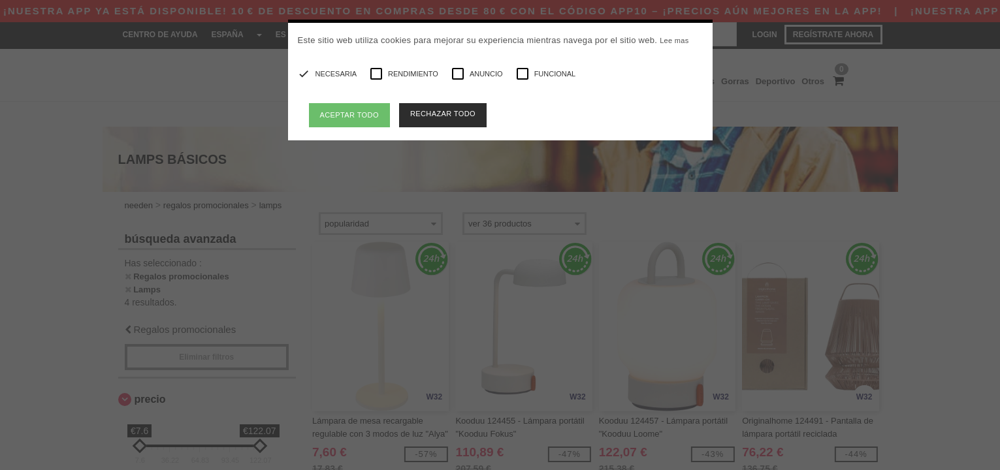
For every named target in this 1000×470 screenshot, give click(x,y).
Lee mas (674, 40)
